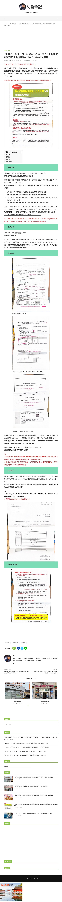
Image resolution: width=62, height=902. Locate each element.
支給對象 (8, 154)
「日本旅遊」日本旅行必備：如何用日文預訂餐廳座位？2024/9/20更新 (31, 786)
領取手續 (8, 158)
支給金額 (8, 156)
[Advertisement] (31, 38)
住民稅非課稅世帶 (14, 642)
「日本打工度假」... (17, 701)
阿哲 (10, 60)
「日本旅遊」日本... (44, 701)
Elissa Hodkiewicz (10, 737)
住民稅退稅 (7, 642)
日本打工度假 (13, 23)
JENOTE (7, 743)
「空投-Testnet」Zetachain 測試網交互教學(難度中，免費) (27, 747)
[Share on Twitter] (22, 648)
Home (5, 23)
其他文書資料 (9, 161)
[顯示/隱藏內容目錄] (19, 152)
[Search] (57, 19)
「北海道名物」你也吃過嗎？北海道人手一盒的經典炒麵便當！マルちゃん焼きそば (33, 795)
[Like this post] (14, 648)
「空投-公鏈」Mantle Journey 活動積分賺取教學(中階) (27, 743)
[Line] (37, 878)
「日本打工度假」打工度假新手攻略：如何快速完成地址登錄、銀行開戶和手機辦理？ (34, 777)
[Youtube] (34, 878)
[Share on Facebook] (18, 648)
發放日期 (8, 160)
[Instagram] (30, 878)
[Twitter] (27, 878)
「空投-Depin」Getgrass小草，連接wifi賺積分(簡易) (26, 755)
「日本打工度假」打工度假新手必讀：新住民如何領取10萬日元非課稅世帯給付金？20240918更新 (36, 804)
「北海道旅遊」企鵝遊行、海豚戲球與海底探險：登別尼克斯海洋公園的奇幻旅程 (33, 813)
